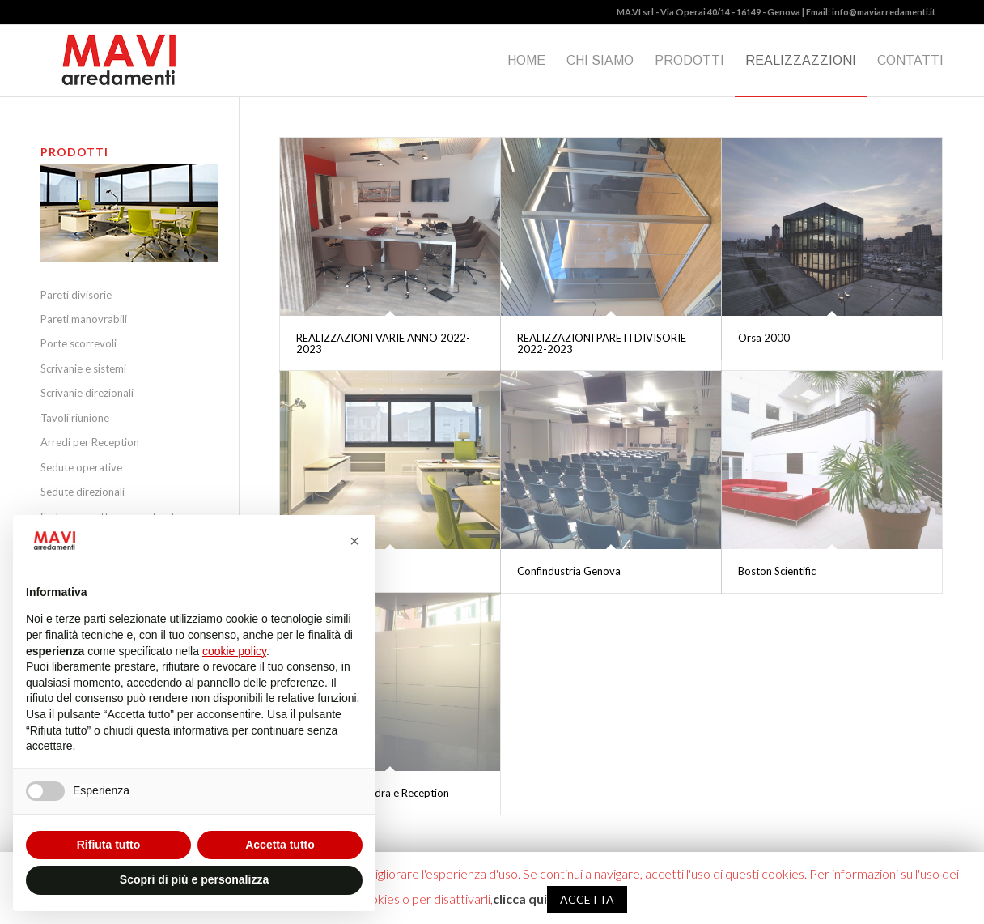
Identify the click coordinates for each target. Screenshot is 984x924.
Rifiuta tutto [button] (109, 844)
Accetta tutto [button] (280, 844)
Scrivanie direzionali (87, 392)
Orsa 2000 (764, 337)
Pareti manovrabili (83, 319)
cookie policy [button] (234, 651)
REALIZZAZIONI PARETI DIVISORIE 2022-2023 (601, 343)
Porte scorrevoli (78, 343)
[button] (354, 541)
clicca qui (520, 898)
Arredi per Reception (89, 442)
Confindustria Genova (569, 570)
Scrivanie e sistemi (83, 368)
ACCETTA (587, 899)
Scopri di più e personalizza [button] (194, 879)
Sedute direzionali (82, 491)
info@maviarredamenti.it (883, 11)
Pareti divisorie (76, 294)
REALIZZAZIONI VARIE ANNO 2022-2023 (383, 343)
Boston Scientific (777, 570)
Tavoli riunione (74, 417)
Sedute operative (81, 467)
